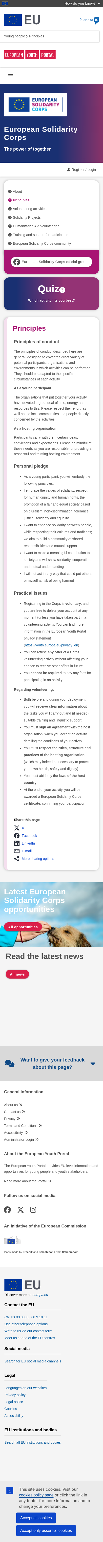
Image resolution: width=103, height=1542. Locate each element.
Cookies (10, 1409)
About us (11, 1105)
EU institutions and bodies (30, 1430)
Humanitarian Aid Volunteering (36, 226)
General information (23, 1092)
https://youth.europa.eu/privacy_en (51, 645)
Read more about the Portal (25, 1181)
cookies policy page (36, 1495)
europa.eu (40, 1295)
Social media (17, 1349)
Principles (21, 200)
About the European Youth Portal (36, 1154)
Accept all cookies (36, 1518)
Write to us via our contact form (28, 1331)
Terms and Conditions (20, 1126)
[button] (20, 828)
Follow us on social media (29, 1196)
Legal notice (13, 1402)
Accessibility (13, 1133)
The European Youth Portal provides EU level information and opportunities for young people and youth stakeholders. (51, 1168)
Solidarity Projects (27, 217)
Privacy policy (15, 1395)
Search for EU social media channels (32, 1361)
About (17, 191)
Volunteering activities (29, 209)
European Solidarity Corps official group (50, 262)
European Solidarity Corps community (42, 243)
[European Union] (22, 1290)
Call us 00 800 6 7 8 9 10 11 (26, 1317)
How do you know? (82, 3)
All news (17, 974)
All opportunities (23, 927)
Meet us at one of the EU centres (29, 1338)
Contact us (12, 1112)
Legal (9, 1375)
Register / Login (84, 170)
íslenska (89, 20)
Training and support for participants (40, 235)
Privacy (9, 1119)
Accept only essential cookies (46, 1530)
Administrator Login (19, 1140)
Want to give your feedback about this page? (50, 1063)
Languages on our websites (25, 1388)
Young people (14, 36)
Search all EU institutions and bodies (32, 1442)
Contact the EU (19, 1305)
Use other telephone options (26, 1324)
